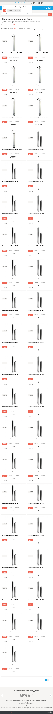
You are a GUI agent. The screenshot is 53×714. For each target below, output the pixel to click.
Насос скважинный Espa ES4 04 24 (10, 503)
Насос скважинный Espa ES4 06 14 (10, 599)
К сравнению (16, 57)
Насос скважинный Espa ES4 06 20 (36, 599)
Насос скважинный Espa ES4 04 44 (36, 535)
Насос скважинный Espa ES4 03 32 (10, 406)
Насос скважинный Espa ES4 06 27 (10, 631)
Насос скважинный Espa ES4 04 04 (36, 406)
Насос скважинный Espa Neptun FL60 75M (12, 149)
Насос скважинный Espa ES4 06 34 (36, 631)
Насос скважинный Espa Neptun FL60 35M (12, 52)
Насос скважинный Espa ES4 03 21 (36, 374)
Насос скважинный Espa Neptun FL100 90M (38, 84)
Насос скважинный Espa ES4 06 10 (36, 567)
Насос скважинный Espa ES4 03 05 (36, 310)
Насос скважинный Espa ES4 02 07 (36, 245)
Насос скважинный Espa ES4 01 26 (10, 213)
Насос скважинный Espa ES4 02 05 (10, 245)
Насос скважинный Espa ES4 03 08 (10, 342)
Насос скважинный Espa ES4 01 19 (36, 181)
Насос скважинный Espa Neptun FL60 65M (12, 117)
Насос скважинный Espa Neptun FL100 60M (38, 52)
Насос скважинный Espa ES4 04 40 (10, 535)
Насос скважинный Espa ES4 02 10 (10, 278)
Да (5, 10)
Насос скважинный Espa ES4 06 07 (10, 567)
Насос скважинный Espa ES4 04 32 (36, 503)
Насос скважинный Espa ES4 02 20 (10, 310)
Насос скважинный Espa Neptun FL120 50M (12, 84)
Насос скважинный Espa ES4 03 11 (36, 342)
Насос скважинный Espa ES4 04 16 (36, 471)
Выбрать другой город (14, 10)
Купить (4, 57)
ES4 (14, 24)
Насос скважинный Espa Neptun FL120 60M (38, 117)
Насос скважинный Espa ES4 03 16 (10, 374)
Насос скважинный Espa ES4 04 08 (36, 438)
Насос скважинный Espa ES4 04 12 (10, 471)
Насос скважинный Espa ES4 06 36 (10, 664)
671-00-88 (36, 3)
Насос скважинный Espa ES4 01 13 (10, 181)
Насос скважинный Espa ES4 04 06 (10, 438)
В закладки (9, 57)
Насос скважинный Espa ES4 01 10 (36, 149)
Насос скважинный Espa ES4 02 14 (36, 278)
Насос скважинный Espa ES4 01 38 (36, 213)
